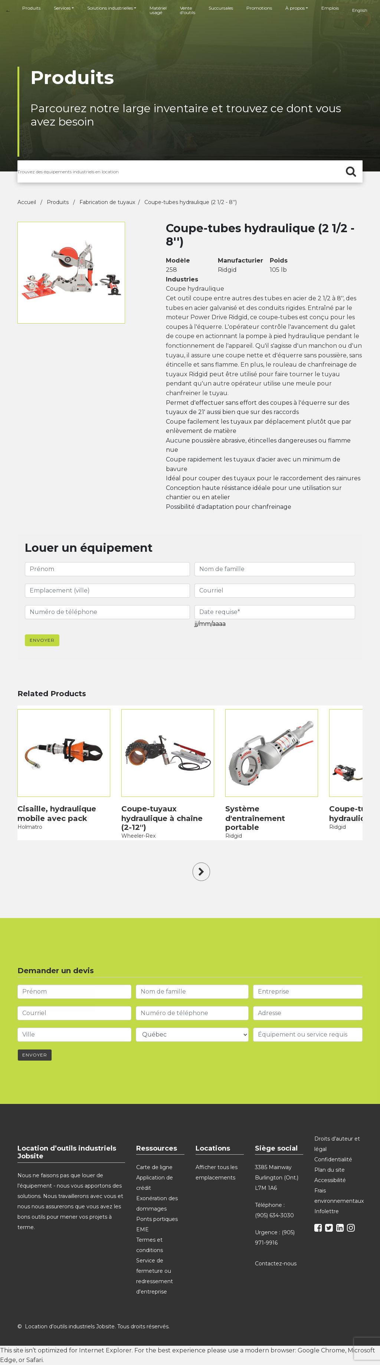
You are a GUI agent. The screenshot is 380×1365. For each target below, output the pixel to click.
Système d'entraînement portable (255, 818)
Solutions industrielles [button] (110, 8)
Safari (34, 1360)
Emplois (330, 8)
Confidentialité (333, 1159)
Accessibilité (330, 1180)
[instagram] (352, 1229)
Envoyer (42, 640)
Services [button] (62, 8)
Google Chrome (321, 1350)
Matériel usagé (158, 10)
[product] (63, 753)
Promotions (259, 8)
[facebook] (319, 1229)
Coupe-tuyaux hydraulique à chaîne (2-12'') (162, 818)
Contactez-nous (276, 1263)
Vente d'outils (187, 10)
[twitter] (330, 1229)
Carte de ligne (154, 1167)
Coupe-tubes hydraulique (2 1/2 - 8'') (190, 202)
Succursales (221, 8)
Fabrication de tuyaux (107, 202)
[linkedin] (341, 1229)
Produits (31, 8)
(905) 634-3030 (274, 1215)
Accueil (27, 202)
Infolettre (326, 1211)
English (359, 10)
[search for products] (190, 171)
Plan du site (329, 1170)
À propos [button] (295, 8)
